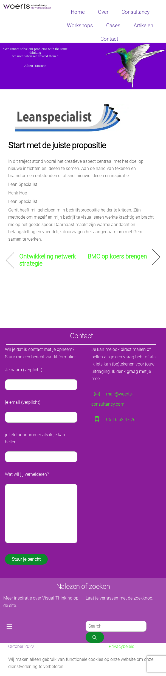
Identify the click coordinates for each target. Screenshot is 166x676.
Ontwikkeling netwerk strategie (47, 260)
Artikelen (143, 25)
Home (78, 12)
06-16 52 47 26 (121, 419)
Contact (109, 39)
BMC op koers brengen (117, 256)
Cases (113, 25)
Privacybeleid (121, 646)
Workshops (80, 25)
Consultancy (136, 12)
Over (103, 12)
